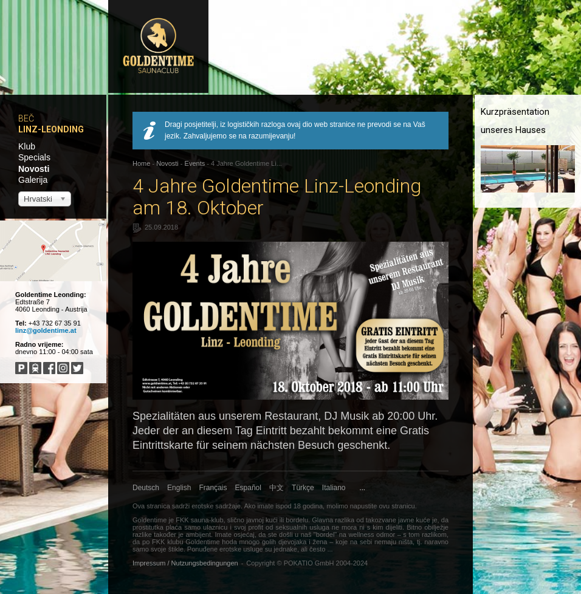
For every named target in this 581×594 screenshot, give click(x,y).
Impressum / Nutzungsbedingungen (185, 563)
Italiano (334, 487)
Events (195, 163)
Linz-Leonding (51, 129)
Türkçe (303, 487)
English (179, 487)
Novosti (33, 169)
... (362, 487)
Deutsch (145, 487)
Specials (34, 157)
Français (213, 487)
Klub (26, 146)
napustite (363, 506)
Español (248, 487)
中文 (276, 487)
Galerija (32, 180)
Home (141, 163)
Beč (26, 118)
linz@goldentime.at (46, 330)
